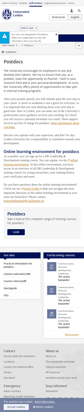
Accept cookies (16, 407)
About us (51, 356)
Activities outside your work (61, 378)
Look (16, 232)
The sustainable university (60, 361)
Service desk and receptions (19, 356)
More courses (71, 334)
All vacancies (53, 372)
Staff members (35, 3)
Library (71, 3)
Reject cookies (44, 407)
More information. (45, 402)
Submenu (11, 52)
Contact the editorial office (18, 367)
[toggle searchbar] (79, 10)
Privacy (8, 372)
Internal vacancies (56, 367)
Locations (9, 361)
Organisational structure (55, 3)
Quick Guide (32, 188)
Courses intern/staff (15, 281)
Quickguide (10, 288)
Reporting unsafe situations (19, 396)
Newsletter (52, 391)
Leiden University (9, 3)
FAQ (6, 295)
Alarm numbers (12, 391)
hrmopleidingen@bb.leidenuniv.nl (24, 200)
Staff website (8, 45)
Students (23, 3)
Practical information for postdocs (18, 265)
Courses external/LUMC (17, 274)
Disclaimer (9, 378)
